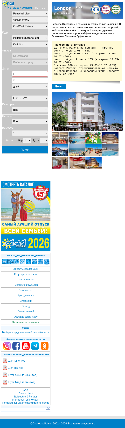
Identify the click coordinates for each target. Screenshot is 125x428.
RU (36, 7)
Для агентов (13, 367)
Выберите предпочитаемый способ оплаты (25, 332)
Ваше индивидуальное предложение (26, 255)
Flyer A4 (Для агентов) (19, 382)
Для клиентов (14, 360)
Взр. (20, 140)
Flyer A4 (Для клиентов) (20, 375)
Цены (58, 86)
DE (43, 7)
